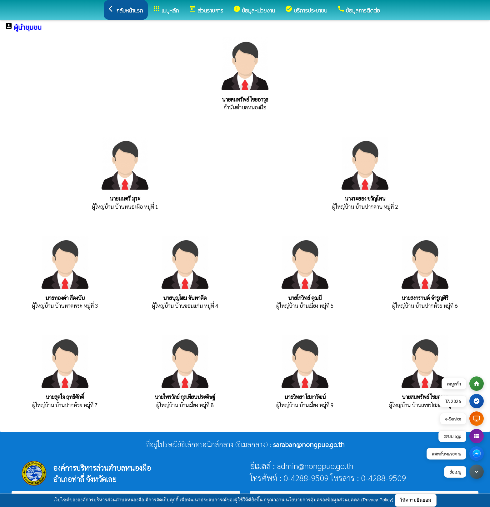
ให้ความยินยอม (415, 500)
